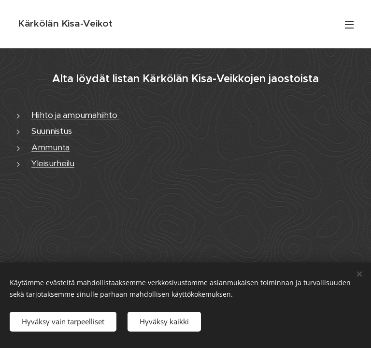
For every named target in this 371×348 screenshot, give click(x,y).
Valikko (349, 24)
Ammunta (50, 147)
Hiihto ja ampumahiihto (75, 115)
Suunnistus (51, 131)
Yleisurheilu (52, 163)
